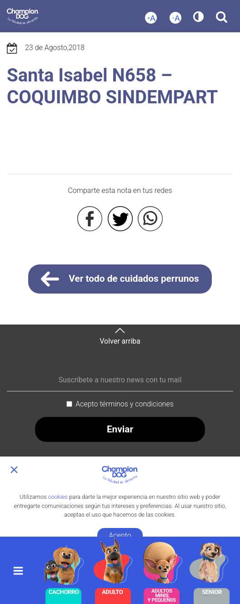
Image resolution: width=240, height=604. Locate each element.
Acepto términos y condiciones (124, 404)
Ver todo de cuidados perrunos (120, 279)
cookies (58, 496)
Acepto (120, 535)
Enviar (120, 429)
